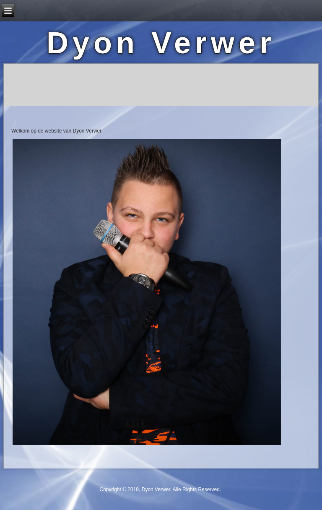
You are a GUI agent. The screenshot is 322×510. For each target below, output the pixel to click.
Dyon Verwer (161, 43)
